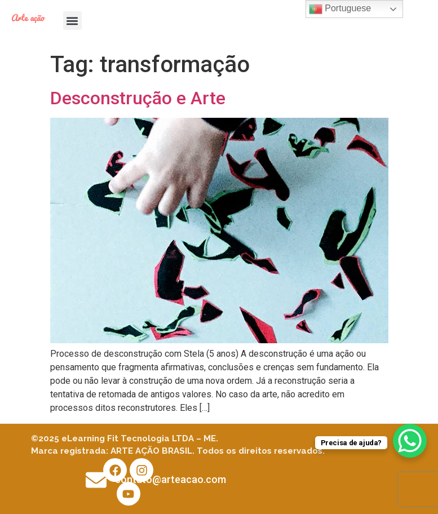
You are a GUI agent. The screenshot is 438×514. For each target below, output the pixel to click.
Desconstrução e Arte (137, 98)
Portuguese (340, 9)
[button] (72, 20)
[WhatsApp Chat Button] (410, 441)
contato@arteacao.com (170, 479)
